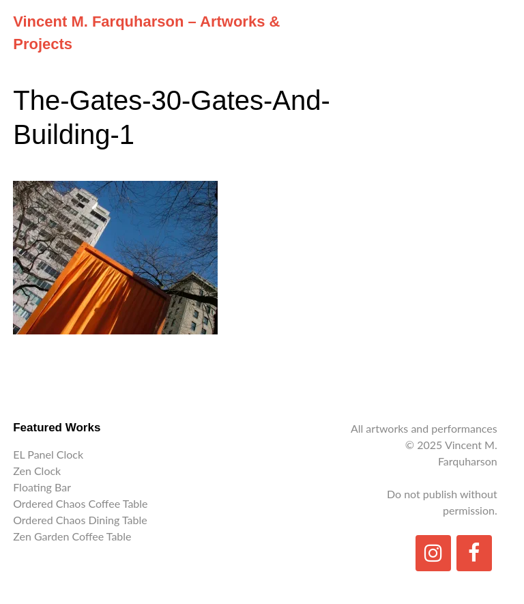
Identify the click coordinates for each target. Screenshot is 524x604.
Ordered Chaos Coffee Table (80, 503)
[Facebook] (474, 553)
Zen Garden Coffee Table (72, 536)
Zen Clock (37, 470)
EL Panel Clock (48, 454)
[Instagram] (433, 553)
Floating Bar (42, 486)
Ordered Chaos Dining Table (80, 519)
